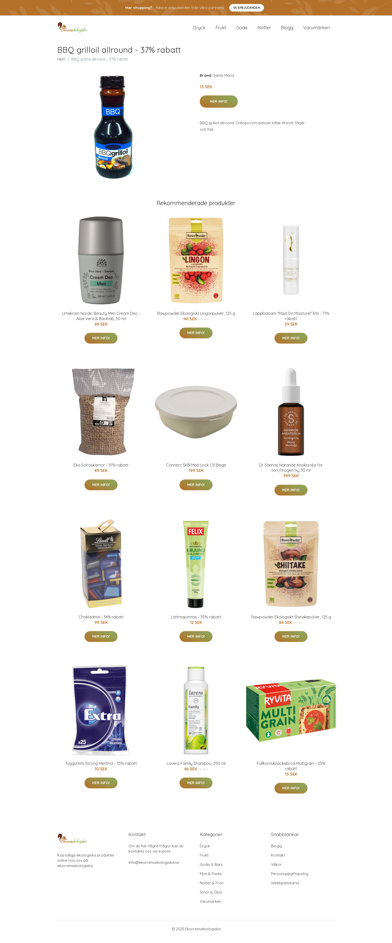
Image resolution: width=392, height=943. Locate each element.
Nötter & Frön (212, 888)
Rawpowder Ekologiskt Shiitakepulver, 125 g (291, 622)
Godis (242, 30)
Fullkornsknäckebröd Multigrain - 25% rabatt (291, 771)
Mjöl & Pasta (211, 879)
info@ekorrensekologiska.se (153, 868)
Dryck (199, 30)
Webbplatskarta (285, 888)
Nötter (264, 30)
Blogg (287, 30)
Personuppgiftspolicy (289, 879)
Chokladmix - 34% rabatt (101, 622)
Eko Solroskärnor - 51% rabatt (101, 470)
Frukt (221, 30)
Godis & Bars (211, 870)
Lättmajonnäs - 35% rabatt (196, 622)
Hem (61, 64)
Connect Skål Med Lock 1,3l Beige (196, 470)
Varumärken (316, 30)
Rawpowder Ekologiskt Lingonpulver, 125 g (196, 318)
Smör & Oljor (211, 897)
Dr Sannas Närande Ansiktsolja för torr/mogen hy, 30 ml (291, 473)
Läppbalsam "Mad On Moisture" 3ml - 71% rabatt (291, 321)
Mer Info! (219, 107)
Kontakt (278, 860)
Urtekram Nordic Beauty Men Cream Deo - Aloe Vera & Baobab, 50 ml (101, 321)
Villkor (276, 870)
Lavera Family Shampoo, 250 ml (196, 768)
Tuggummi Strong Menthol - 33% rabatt (101, 768)
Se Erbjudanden (246, 7)
